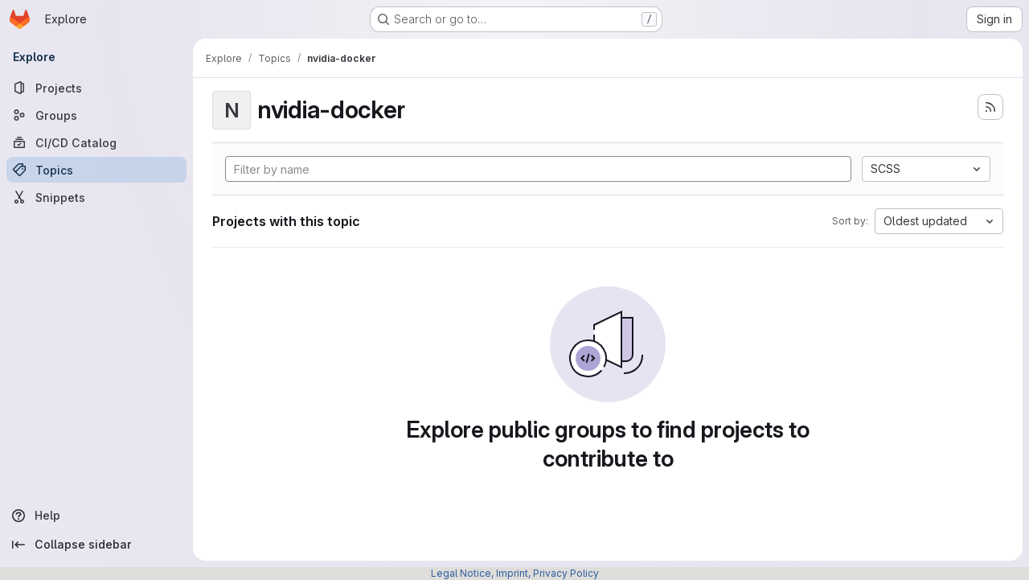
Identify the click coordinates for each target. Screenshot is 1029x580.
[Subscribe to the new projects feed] (990, 107)
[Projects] (96, 88)
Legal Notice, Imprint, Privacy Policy (515, 573)
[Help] (96, 516)
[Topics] (96, 170)
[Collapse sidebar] (96, 544)
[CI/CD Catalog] (96, 142)
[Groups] (96, 115)
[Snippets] (96, 197)
